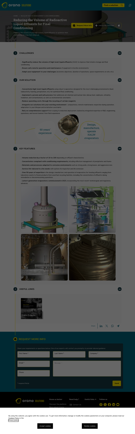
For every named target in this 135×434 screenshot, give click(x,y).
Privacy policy (13, 420)
